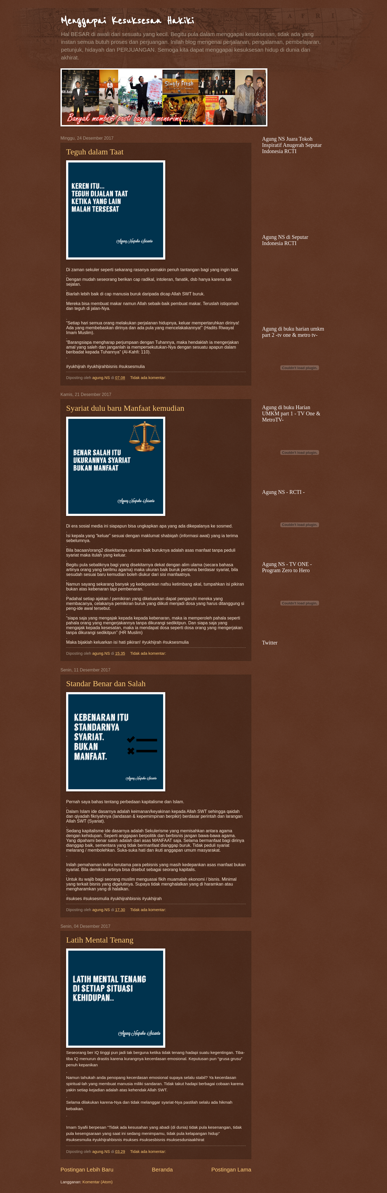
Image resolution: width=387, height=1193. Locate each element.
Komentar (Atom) (98, 1182)
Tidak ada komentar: (148, 378)
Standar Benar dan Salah (106, 683)
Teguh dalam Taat (95, 151)
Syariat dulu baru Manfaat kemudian (125, 407)
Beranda (162, 1169)
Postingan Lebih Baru (86, 1169)
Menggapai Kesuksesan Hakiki (127, 21)
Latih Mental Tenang (100, 939)
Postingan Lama (231, 1169)
